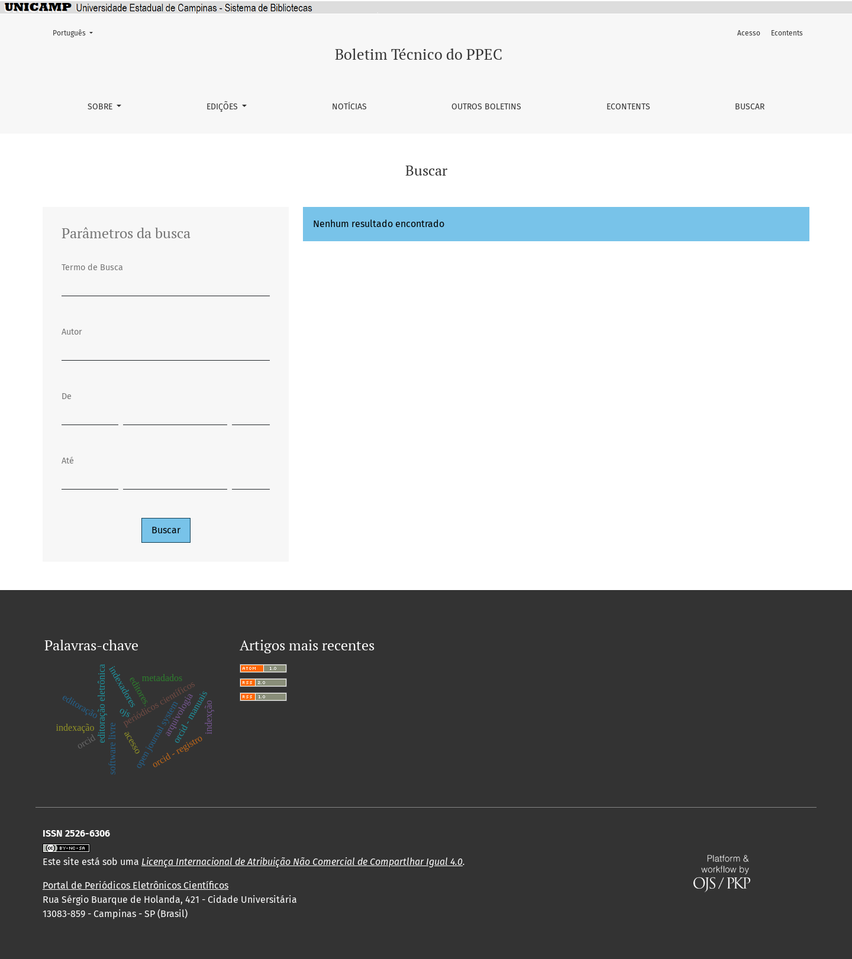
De (67, 396)
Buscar (749, 107)
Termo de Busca (92, 268)
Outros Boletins (486, 107)
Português (76, 32)
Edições (223, 107)
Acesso (748, 33)
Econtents (628, 107)
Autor (72, 332)
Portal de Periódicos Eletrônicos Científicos (135, 885)
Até (68, 461)
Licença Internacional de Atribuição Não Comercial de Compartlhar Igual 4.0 (302, 861)
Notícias (349, 107)
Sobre (101, 107)
